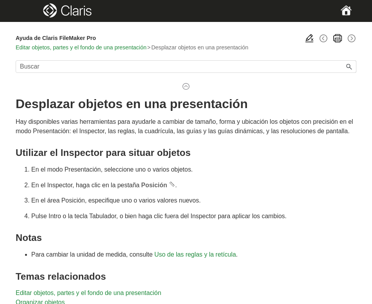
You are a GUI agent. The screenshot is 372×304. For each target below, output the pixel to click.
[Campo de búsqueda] (186, 66)
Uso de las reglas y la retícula (195, 254)
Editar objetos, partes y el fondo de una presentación (81, 47)
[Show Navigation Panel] (32, 11)
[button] (349, 66)
